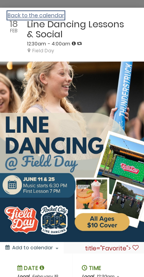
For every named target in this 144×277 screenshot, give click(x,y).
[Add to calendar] (32, 248)
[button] (42, 267)
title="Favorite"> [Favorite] (112, 248)
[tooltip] (74, 43)
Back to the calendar (36, 15)
